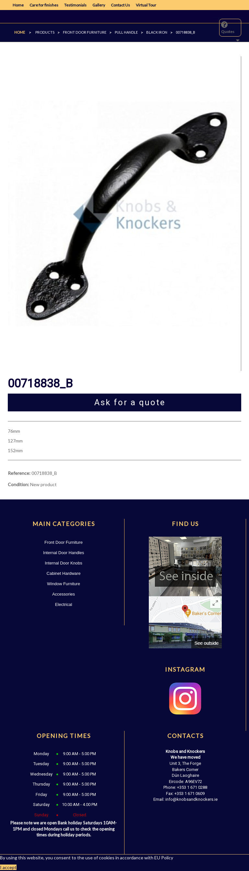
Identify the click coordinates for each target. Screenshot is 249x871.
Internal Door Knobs (63, 563)
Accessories (63, 594)
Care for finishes (44, 5)
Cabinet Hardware (64, 573)
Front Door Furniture (63, 542)
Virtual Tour (146, 5)
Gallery (98, 5)
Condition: (18, 484)
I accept (8, 867)
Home (18, 5)
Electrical (63, 604)
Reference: (19, 473)
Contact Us (120, 5)
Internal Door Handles (63, 552)
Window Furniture (63, 583)
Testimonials (75, 5)
